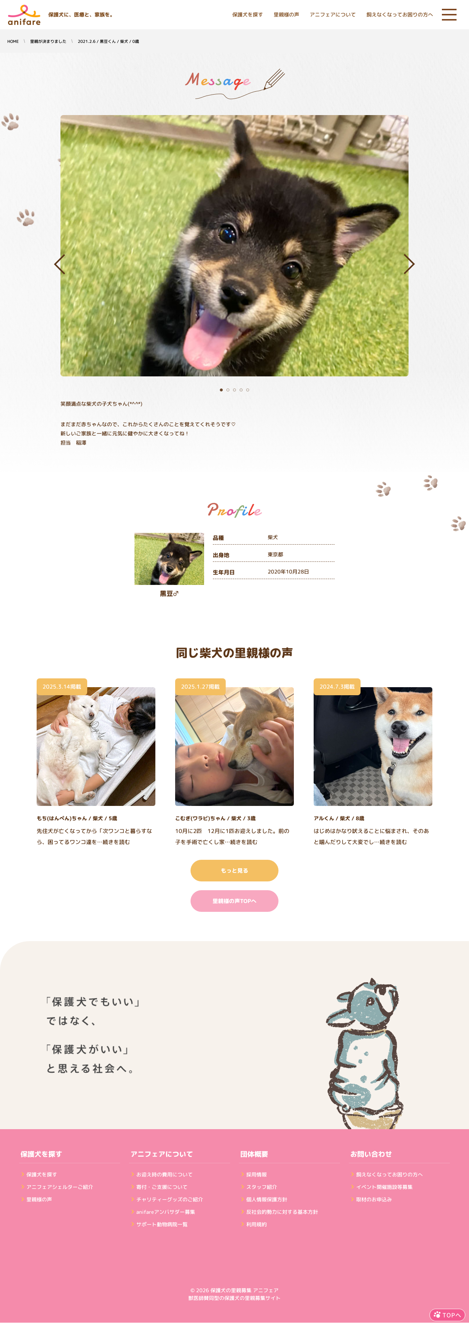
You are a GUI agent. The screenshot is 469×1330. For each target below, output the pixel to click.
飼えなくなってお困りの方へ (399, 14)
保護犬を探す (247, 14)
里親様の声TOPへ (234, 901)
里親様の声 (286, 14)
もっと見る (234, 870)
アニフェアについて (333, 14)
